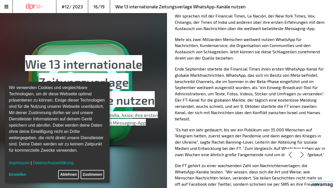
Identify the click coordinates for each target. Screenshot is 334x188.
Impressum (19, 163)
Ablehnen (68, 174)
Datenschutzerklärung (53, 163)
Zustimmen (92, 174)
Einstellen (17, 174)
